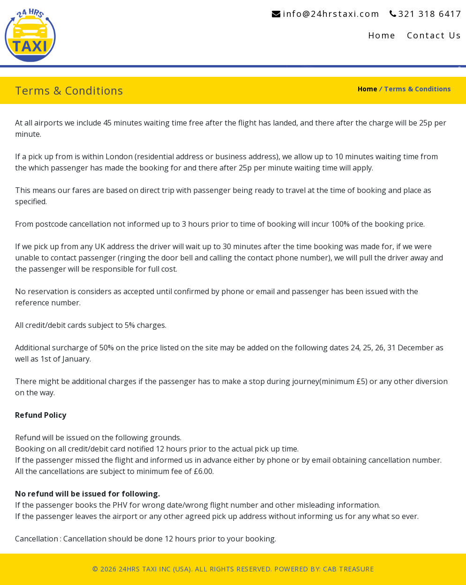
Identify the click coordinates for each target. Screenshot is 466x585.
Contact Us (434, 35)
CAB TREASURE (348, 568)
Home (382, 35)
